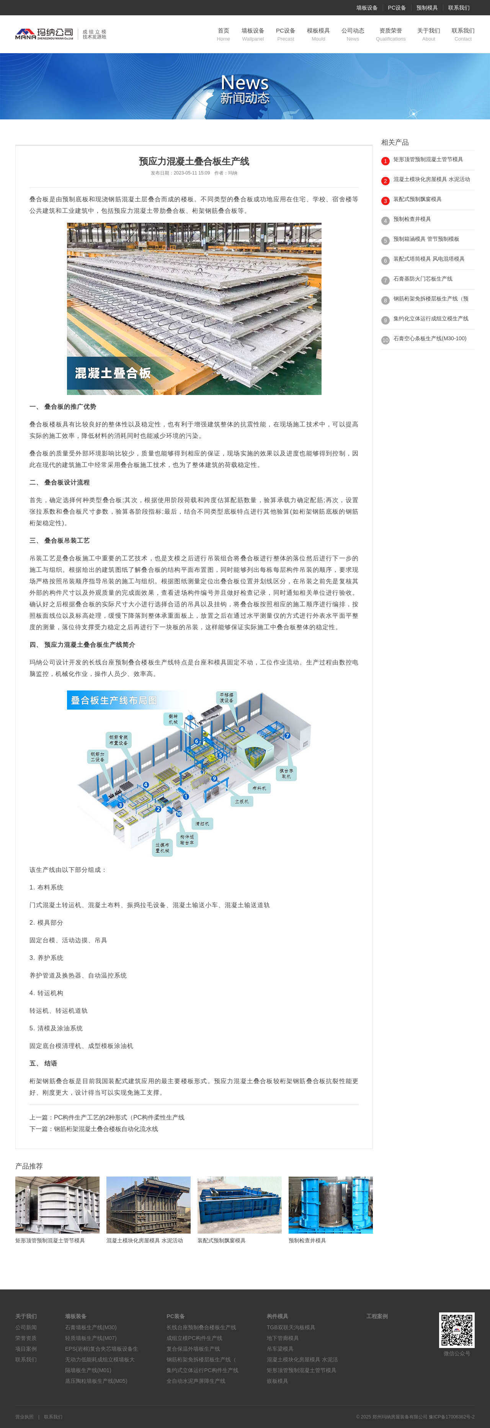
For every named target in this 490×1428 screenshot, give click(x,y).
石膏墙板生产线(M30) (91, 1327)
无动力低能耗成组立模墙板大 (100, 1359)
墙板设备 (367, 8)
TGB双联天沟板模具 (291, 1327)
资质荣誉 (391, 34)
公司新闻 (26, 1327)
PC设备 (397, 8)
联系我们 (459, 8)
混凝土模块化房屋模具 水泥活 (302, 1359)
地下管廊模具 (283, 1338)
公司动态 (352, 34)
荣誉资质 (26, 1338)
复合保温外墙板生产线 (193, 1349)
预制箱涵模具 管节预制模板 (426, 239)
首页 (223, 34)
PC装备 (176, 1316)
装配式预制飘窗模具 (418, 199)
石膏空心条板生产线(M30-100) (430, 338)
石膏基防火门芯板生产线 (423, 279)
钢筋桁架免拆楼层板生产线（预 (431, 298)
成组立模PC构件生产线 (194, 1338)
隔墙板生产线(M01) (88, 1370)
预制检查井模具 (412, 219)
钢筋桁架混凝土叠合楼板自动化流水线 (106, 1129)
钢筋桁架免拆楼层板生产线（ (201, 1359)
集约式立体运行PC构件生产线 (202, 1370)
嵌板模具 (277, 1381)
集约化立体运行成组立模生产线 (431, 318)
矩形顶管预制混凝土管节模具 (428, 159)
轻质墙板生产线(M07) (91, 1338)
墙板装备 (76, 1316)
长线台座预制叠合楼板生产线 (201, 1327)
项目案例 (26, 1349)
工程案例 (377, 1316)
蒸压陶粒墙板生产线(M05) (96, 1381)
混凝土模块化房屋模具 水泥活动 (432, 179)
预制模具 (427, 8)
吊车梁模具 (280, 1349)
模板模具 (318, 34)
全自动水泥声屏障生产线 (196, 1381)
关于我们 (428, 34)
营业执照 (24, 1417)
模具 (220, 662)
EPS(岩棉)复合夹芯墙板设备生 (101, 1349)
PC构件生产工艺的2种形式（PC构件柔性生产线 (119, 1117)
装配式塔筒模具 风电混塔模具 (429, 259)
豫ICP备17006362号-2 (452, 1417)
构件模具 (277, 1316)
